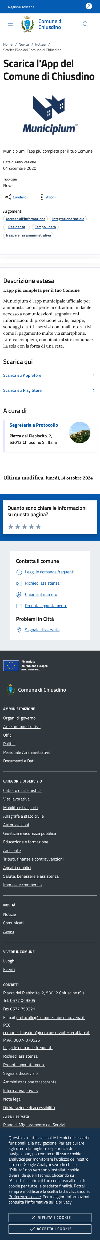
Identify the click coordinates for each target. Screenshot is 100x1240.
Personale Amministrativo (26, 752)
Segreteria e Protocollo (34, 425)
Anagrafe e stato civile (23, 816)
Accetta (50, 1229)
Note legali (13, 1099)
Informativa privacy (20, 1090)
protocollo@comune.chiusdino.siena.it (50, 1017)
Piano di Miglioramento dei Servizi (34, 1124)
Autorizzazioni (16, 824)
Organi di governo (19, 718)
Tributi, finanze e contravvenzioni (33, 859)
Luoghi (9, 961)
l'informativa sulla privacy (48, 1202)
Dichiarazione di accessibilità (29, 1107)
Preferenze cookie (25, 1196)
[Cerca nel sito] (85, 24)
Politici (9, 743)
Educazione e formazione (25, 842)
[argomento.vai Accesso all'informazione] (25, 218)
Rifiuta (50, 1217)
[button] (21, 7)
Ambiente (12, 850)
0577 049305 (22, 1000)
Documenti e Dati (19, 761)
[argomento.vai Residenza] (16, 226)
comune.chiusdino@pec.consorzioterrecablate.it (46, 1032)
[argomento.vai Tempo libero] (45, 226)
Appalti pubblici (17, 867)
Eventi (9, 969)
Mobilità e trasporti (20, 807)
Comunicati (13, 923)
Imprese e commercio (22, 884)
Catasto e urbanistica (22, 790)
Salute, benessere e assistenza (31, 876)
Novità (24, 44)
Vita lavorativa (16, 799)
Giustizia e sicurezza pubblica (29, 833)
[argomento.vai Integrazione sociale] (68, 218)
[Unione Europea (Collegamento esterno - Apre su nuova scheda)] (50, 666)
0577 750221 (22, 1009)
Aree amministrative (22, 726)
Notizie (40, 44)
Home (8, 44)
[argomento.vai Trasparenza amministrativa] (28, 235)
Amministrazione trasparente (30, 1082)
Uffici (8, 735)
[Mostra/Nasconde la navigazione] (10, 23)
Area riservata (16, 1116)
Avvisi (8, 931)
